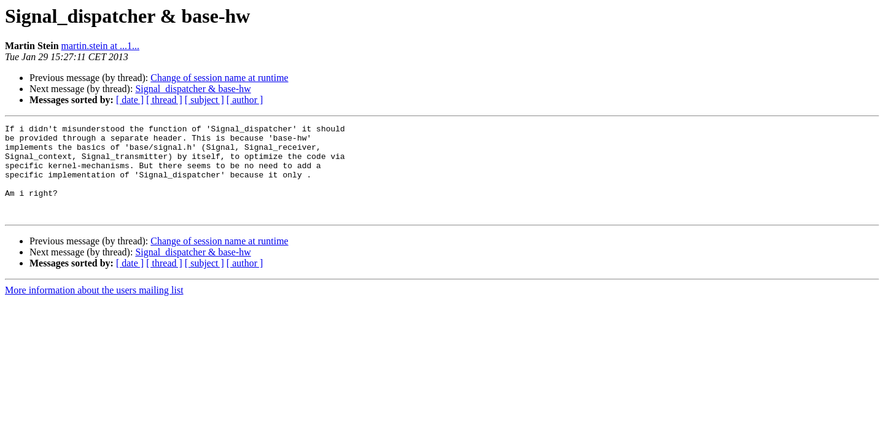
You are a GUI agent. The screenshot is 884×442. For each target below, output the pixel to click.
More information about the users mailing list (94, 308)
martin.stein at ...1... (100, 46)
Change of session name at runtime (219, 77)
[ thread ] (164, 100)
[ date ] (130, 100)
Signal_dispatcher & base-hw (192, 88)
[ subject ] (204, 100)
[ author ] (245, 100)
